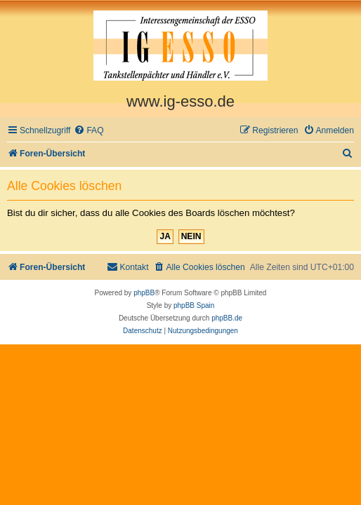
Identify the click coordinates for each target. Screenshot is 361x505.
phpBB (144, 293)
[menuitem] (88, 130)
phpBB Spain (193, 305)
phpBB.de (226, 318)
